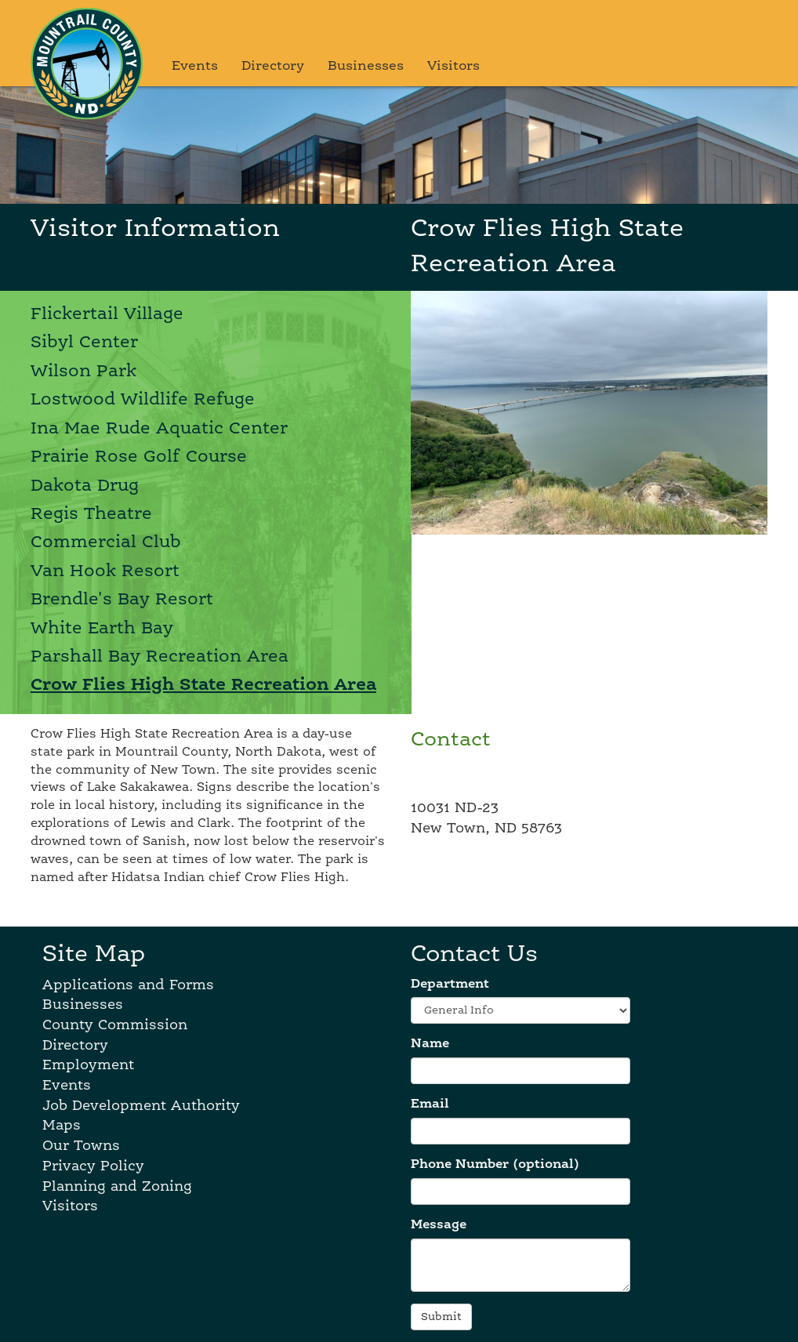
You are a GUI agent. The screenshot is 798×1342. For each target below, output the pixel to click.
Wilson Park (83, 371)
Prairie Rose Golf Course (139, 457)
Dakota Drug (85, 486)
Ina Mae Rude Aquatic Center (159, 428)
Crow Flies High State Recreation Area (203, 685)
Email (430, 1104)
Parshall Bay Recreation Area (159, 657)
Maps (61, 1126)
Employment (88, 1065)
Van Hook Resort (105, 571)
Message (438, 1225)
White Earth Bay (102, 628)
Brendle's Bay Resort (122, 599)
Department (450, 984)
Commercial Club (106, 542)
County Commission (114, 1025)
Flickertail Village (107, 314)
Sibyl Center (84, 342)
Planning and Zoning (117, 1187)
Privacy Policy (93, 1166)
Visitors (453, 66)
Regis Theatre (91, 514)
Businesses (366, 66)
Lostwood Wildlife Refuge (143, 399)
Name (430, 1044)
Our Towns (81, 1146)
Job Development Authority (141, 1106)
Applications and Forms (128, 985)
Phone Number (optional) (495, 1165)
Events (195, 66)
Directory (272, 66)
